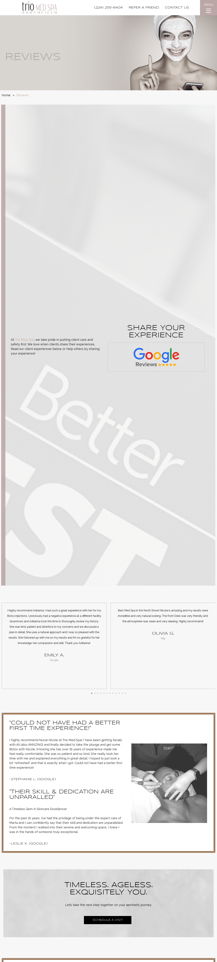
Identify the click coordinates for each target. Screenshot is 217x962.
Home (6, 95)
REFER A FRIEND (144, 7)
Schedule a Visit (108, 920)
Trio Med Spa (24, 339)
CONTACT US (177, 7)
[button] (91, 693)
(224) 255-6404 (108, 7)
